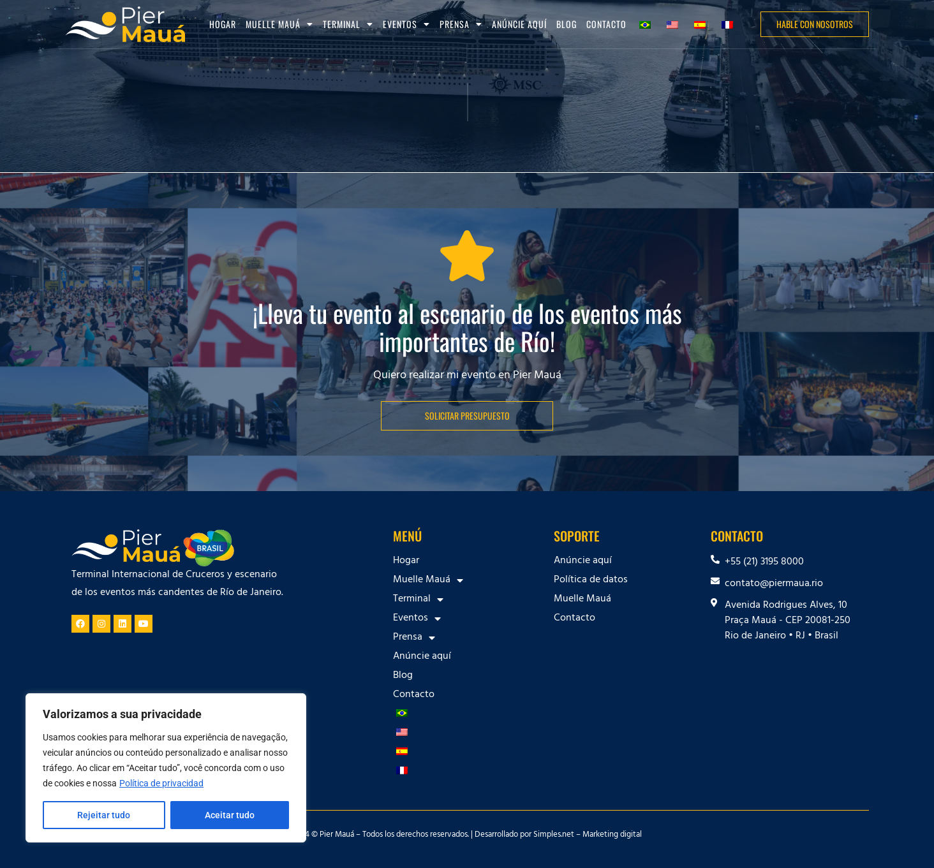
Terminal (348, 24)
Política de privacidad (161, 783)
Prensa (461, 24)
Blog (566, 24)
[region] (166, 767)
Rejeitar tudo (103, 815)
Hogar (222, 24)
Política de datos (591, 580)
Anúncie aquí (519, 24)
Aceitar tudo (230, 815)
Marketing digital (612, 835)
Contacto (606, 24)
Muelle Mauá (279, 24)
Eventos (406, 24)
